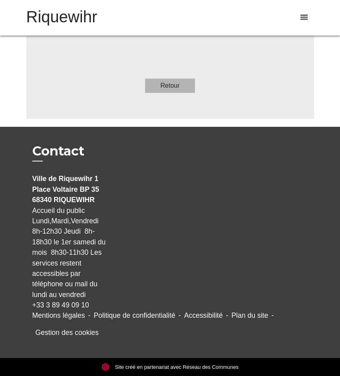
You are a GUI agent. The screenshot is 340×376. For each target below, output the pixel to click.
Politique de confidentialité (134, 315)
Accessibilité (203, 315)
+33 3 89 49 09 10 (60, 305)
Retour (169, 85)
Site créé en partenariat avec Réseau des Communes (170, 367)
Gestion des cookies (67, 333)
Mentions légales (58, 315)
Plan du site (249, 315)
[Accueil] (76, 18)
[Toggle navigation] (304, 17)
